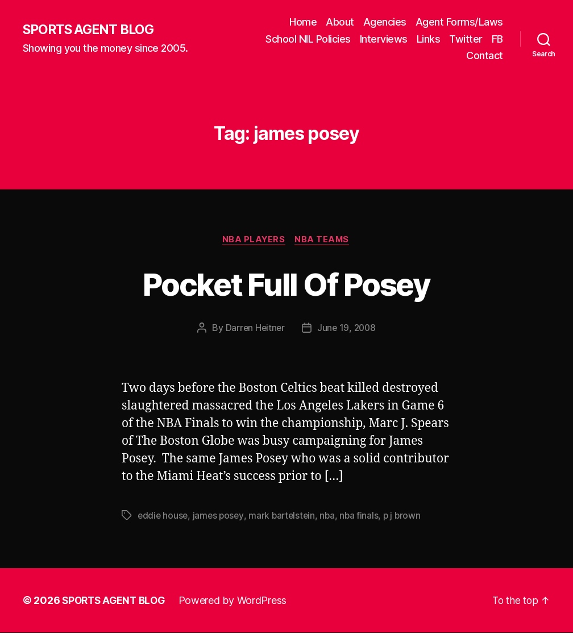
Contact (484, 55)
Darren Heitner (253, 328)
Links (429, 39)
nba (332, 516)
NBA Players (253, 240)
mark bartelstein (285, 516)
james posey (220, 516)
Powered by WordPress (238, 601)
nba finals (364, 516)
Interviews (384, 39)
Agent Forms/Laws (459, 22)
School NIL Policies (308, 39)
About (340, 22)
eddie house (163, 516)
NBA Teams (324, 240)
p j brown (408, 516)
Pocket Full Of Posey (286, 283)
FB (497, 39)
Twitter (466, 39)
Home (303, 22)
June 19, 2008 (347, 328)
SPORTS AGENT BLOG (91, 30)
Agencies (384, 22)
